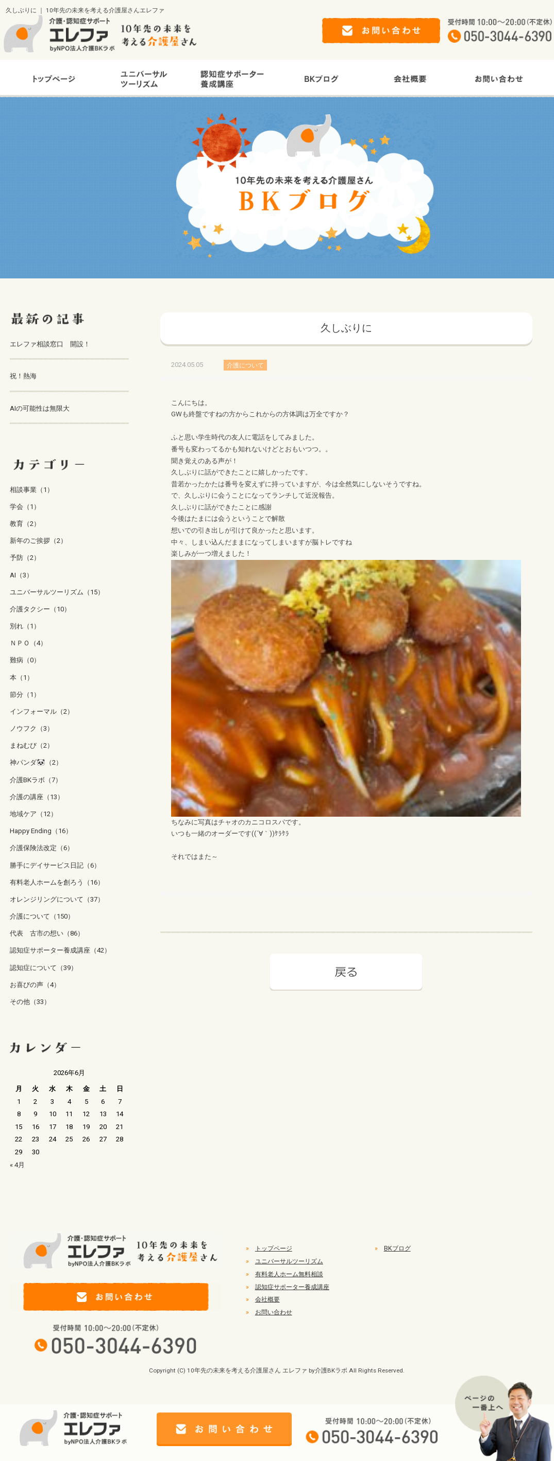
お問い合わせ (273, 1312)
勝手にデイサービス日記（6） (55, 865)
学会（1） (25, 507)
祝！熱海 (23, 376)
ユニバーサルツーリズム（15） (57, 592)
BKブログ (397, 1248)
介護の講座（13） (37, 797)
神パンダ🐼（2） (36, 762)
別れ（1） (25, 626)
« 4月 (17, 1165)
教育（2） (25, 523)
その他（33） (30, 1002)
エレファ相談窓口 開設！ (50, 344)
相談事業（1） (32, 490)
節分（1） (25, 694)
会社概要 (267, 1299)
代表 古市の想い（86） (47, 933)
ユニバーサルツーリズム (289, 1261)
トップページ (273, 1248)
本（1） (21, 677)
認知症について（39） (43, 968)
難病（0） (25, 660)
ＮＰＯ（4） (28, 643)
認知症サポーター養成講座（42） (60, 950)
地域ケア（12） (33, 814)
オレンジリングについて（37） (57, 899)
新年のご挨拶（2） (38, 540)
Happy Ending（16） (41, 831)
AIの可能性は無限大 (40, 408)
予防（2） (25, 557)
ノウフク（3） (32, 728)
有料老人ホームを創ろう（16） (57, 882)
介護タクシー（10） (40, 609)
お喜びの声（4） (35, 985)
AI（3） (21, 575)
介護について (245, 364)
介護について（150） (42, 916)
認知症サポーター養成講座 (292, 1287)
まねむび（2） (32, 745)
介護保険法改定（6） (42, 848)
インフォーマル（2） (42, 711)
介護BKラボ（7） (36, 780)
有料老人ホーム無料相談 (289, 1274)
